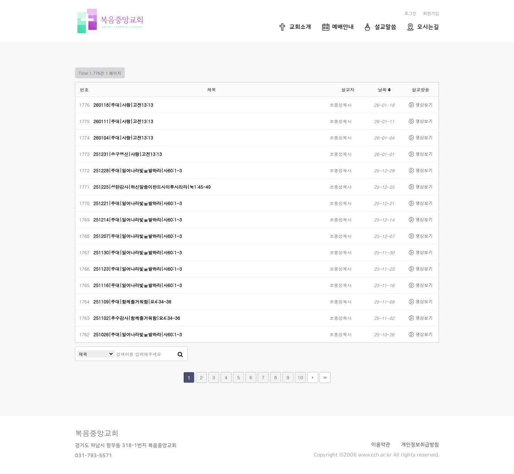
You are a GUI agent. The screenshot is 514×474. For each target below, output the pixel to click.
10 (300, 377)
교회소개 (300, 27)
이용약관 (380, 445)
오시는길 (428, 27)
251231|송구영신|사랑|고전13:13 (128, 154)
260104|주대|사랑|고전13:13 (123, 137)
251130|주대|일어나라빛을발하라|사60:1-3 (138, 252)
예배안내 (343, 27)
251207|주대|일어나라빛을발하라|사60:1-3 (138, 236)
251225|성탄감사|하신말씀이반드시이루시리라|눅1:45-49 (152, 187)
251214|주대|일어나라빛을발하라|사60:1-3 (138, 219)
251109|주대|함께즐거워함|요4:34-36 (132, 301)
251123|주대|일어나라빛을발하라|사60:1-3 (138, 269)
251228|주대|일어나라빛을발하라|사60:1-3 (138, 170)
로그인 (410, 13)
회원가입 (431, 13)
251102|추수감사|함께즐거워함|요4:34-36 (137, 318)
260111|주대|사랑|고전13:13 (123, 121)
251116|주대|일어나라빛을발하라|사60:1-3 (138, 285)
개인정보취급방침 (420, 445)
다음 (312, 377)
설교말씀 (385, 27)
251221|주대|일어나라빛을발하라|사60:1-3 (138, 203)
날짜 (384, 89)
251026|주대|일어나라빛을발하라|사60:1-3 (138, 334)
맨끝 (325, 377)
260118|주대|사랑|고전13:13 (123, 105)
